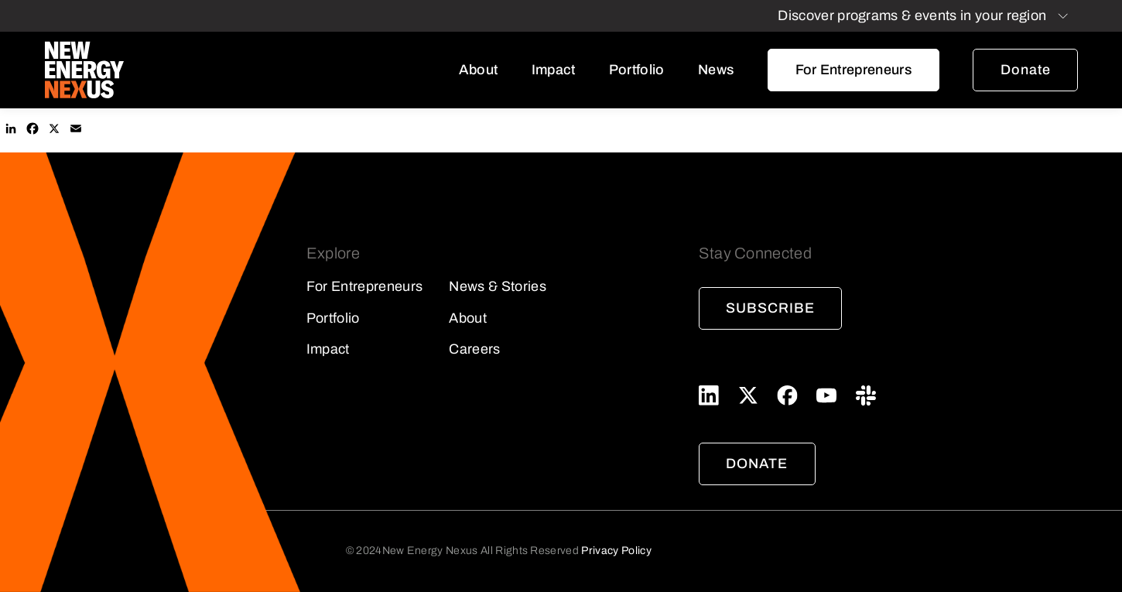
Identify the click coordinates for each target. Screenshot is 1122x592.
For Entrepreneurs (853, 69)
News (716, 69)
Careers (474, 349)
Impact (554, 69)
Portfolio (637, 69)
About (478, 69)
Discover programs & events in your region (912, 15)
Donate (1025, 69)
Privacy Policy (616, 550)
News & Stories (497, 286)
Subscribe (770, 308)
